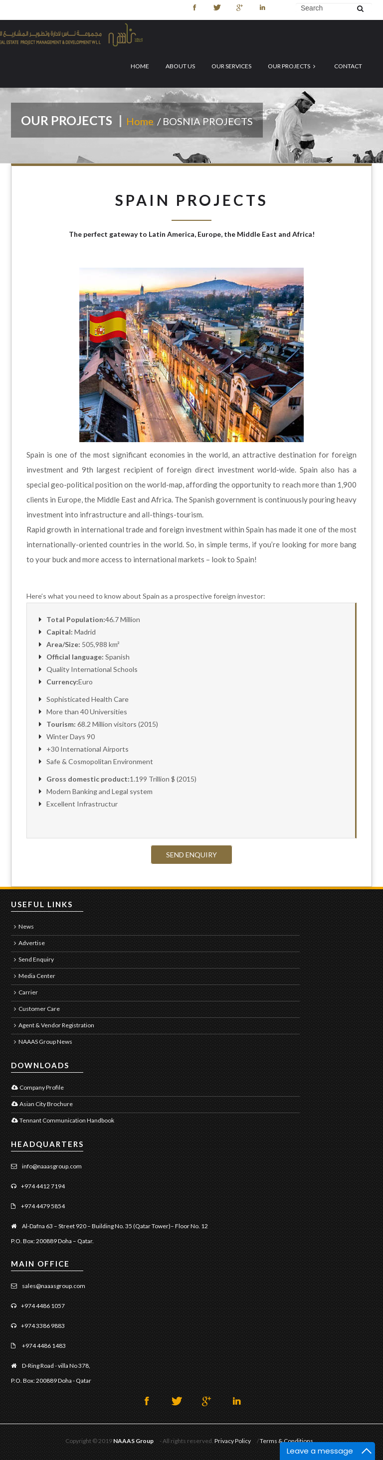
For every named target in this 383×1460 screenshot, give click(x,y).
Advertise (28, 943)
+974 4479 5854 (43, 1206)
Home (141, 121)
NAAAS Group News (41, 1041)
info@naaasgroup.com (51, 1166)
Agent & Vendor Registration (52, 1025)
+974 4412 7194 (43, 1186)
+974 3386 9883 (43, 1325)
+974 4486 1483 (43, 1345)
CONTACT (348, 66)
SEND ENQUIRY (191, 854)
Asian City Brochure (42, 1104)
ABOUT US (180, 66)
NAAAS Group (133, 1441)
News (22, 926)
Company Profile (37, 1087)
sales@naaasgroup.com (53, 1286)
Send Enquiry (32, 959)
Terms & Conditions (286, 1441)
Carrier (24, 992)
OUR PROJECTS (293, 66)
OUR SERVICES (231, 66)
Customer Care (35, 1008)
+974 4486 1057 (43, 1305)
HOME (140, 66)
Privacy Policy (233, 1441)
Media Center (33, 975)
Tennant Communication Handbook (62, 1120)
